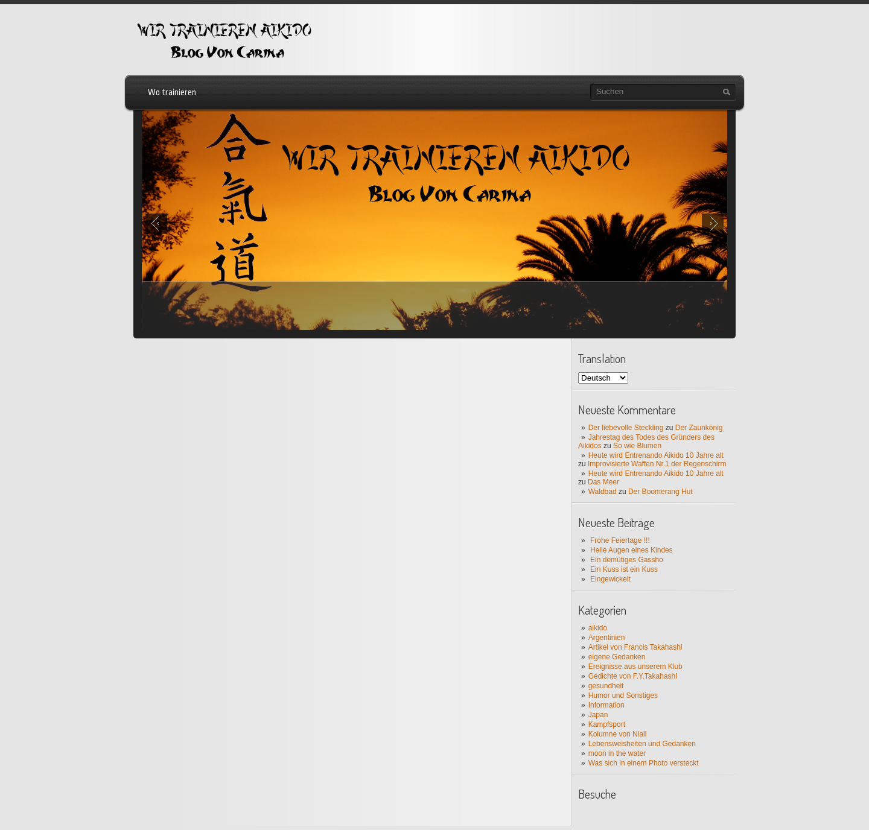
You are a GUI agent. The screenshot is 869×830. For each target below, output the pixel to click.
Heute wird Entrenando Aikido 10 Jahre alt (656, 455)
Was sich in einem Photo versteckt (643, 763)
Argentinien (606, 637)
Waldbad (602, 491)
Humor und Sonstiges (623, 695)
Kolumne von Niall (617, 734)
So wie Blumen (637, 446)
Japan (598, 715)
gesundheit (606, 686)
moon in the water (617, 753)
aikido (597, 628)
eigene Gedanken (617, 657)
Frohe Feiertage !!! (620, 540)
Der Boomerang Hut (660, 491)
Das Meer (603, 482)
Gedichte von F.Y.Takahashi (632, 676)
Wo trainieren (172, 92)
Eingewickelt (610, 579)
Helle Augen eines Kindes (631, 550)
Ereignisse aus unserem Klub (635, 666)
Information (606, 705)
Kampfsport (606, 724)
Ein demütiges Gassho (626, 560)
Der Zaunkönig (699, 427)
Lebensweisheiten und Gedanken (642, 744)
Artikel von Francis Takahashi (635, 647)
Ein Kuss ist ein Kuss (624, 569)
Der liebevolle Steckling (626, 427)
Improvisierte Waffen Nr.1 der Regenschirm (657, 464)
